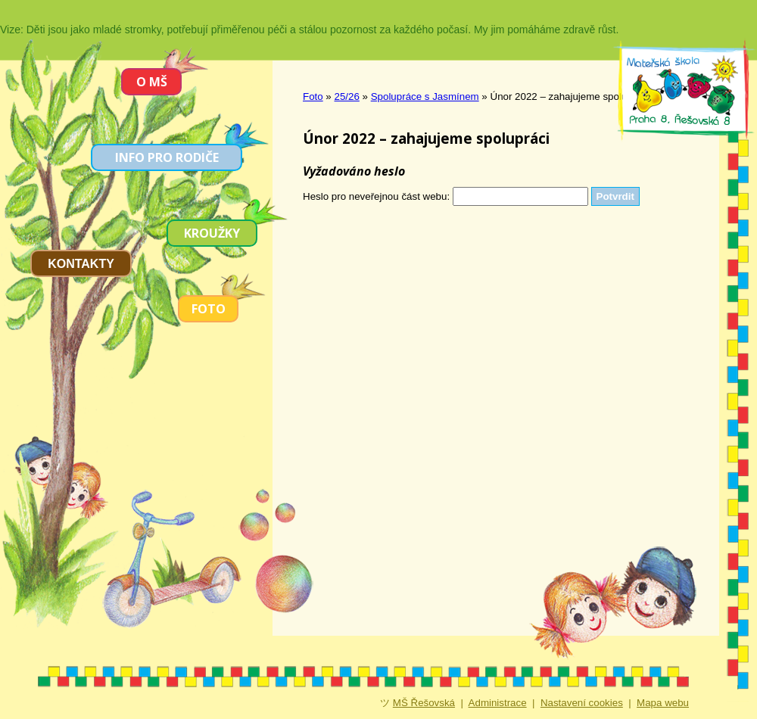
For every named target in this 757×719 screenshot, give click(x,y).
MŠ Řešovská (424, 702)
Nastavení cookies (581, 702)
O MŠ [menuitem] (151, 81)
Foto (313, 96)
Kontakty (81, 263)
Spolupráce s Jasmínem (425, 96)
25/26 (347, 96)
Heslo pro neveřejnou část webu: (376, 196)
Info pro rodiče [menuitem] (167, 157)
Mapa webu (663, 702)
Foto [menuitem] (209, 308)
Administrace (498, 702)
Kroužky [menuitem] (212, 233)
